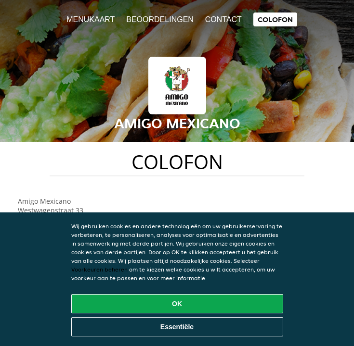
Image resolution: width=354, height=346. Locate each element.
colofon (275, 19)
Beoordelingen (160, 19)
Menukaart (90, 19)
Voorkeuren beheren (99, 269)
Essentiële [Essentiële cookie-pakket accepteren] (177, 327)
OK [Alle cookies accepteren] (177, 304)
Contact (223, 19)
